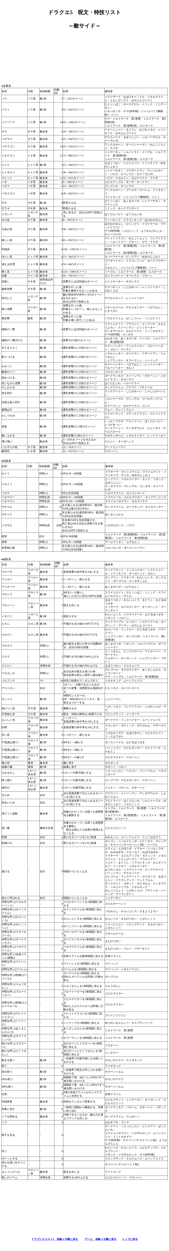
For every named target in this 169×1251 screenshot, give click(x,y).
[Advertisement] (84, 55)
